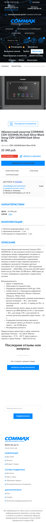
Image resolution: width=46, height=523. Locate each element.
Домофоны (33, 47)
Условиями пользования (28, 424)
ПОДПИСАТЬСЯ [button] (23, 416)
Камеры (12, 60)
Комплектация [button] (12, 175)
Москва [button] (18, 182)
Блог (8, 493)
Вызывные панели (12, 51)
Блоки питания (36, 56)
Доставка (10, 457)
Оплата (9, 460)
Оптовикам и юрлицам (29, 29)
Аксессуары (32, 60)
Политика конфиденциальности (19, 501)
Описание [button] (34, 171)
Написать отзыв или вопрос (23, 367)
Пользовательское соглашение (18, 484)
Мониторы (37, 51)
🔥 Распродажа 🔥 (16, 47)
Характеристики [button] (12, 171)
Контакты (29, 33)
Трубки (26, 51)
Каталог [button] (9, 29)
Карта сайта (11, 477)
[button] (11, 9)
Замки (21, 60)
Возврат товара (12, 464)
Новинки (16, 33)
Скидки (9, 497)
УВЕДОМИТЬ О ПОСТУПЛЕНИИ (23, 163)
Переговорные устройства (15, 56)
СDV (10, 214)
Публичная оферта (13, 481)
